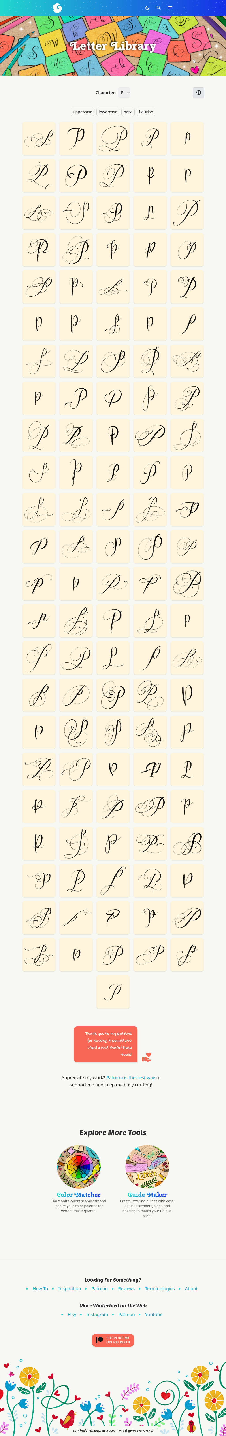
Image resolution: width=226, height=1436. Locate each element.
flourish (146, 111)
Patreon (99, 1288)
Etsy (72, 1314)
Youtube (154, 1314)
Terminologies (160, 1288)
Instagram (97, 1314)
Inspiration (69, 1288)
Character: (106, 92)
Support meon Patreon (113, 1340)
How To (40, 1288)
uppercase (82, 111)
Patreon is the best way (130, 1077)
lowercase (108, 111)
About (191, 1288)
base (128, 111)
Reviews (126, 1288)
